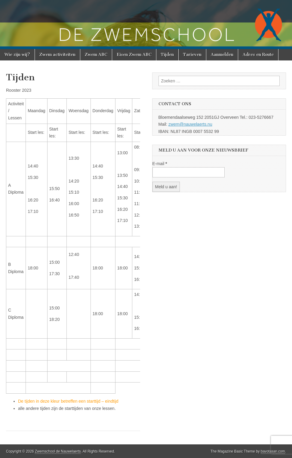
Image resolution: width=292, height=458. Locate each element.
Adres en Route (258, 54)
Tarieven (192, 54)
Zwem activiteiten (57, 54)
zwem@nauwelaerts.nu (190, 124)
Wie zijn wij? (17, 54)
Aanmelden (222, 54)
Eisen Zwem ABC (134, 54)
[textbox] (73, 405)
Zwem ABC (96, 54)
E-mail (159, 163)
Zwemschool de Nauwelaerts (58, 451)
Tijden (167, 54)
